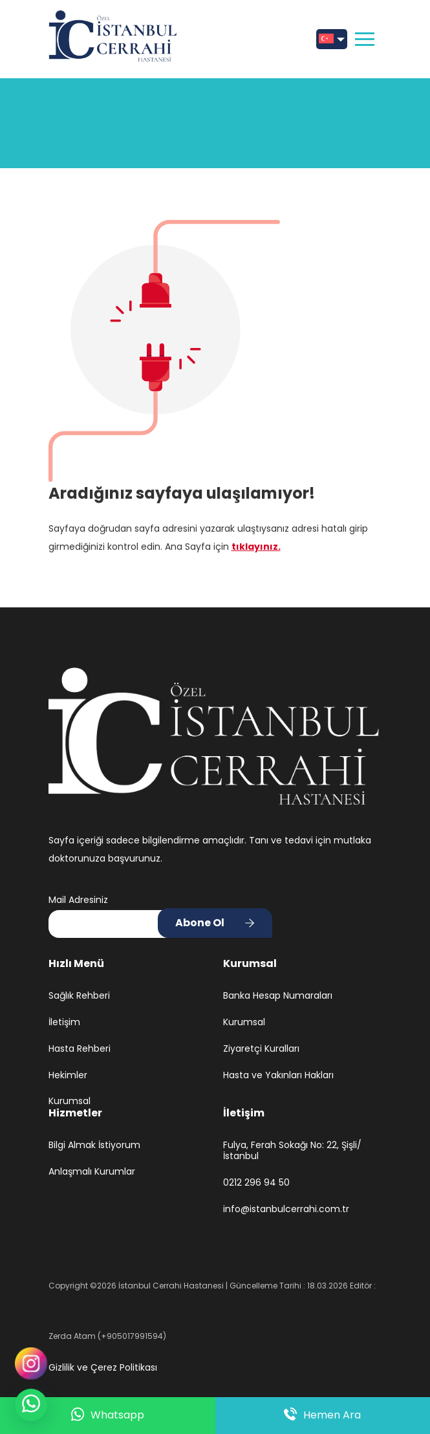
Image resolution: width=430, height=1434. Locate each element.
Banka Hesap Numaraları (277, 995)
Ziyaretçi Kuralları (261, 1048)
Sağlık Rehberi (79, 995)
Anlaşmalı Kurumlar (91, 1171)
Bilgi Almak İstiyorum (94, 1145)
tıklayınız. (256, 546)
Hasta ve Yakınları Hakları (278, 1075)
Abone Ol (199, 922)
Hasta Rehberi (79, 1048)
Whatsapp (107, 1415)
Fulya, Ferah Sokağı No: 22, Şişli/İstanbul (292, 1151)
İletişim (64, 1022)
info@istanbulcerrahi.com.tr (286, 1209)
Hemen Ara (322, 1415)
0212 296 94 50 (256, 1182)
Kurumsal (69, 1101)
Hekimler (67, 1075)
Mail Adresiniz (78, 899)
